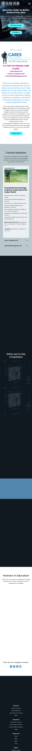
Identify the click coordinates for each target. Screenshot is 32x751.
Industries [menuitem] (16, 720)
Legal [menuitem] (16, 729)
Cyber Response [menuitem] (16, 710)
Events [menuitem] (16, 741)
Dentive (8, 230)
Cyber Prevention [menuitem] (16, 708)
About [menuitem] (16, 748)
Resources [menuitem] (16, 734)
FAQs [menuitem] (16, 736)
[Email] (20, 666)
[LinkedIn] (17, 666)
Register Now (16, 133)
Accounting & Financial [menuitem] (16, 724)
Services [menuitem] (16, 706)
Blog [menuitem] (16, 743)
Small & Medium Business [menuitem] (16, 727)
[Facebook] (11, 666)
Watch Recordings (16, 25)
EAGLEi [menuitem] (16, 715)
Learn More (16, 32)
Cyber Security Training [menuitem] (16, 713)
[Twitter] (14, 666)
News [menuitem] (16, 738)
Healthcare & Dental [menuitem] (16, 722)
